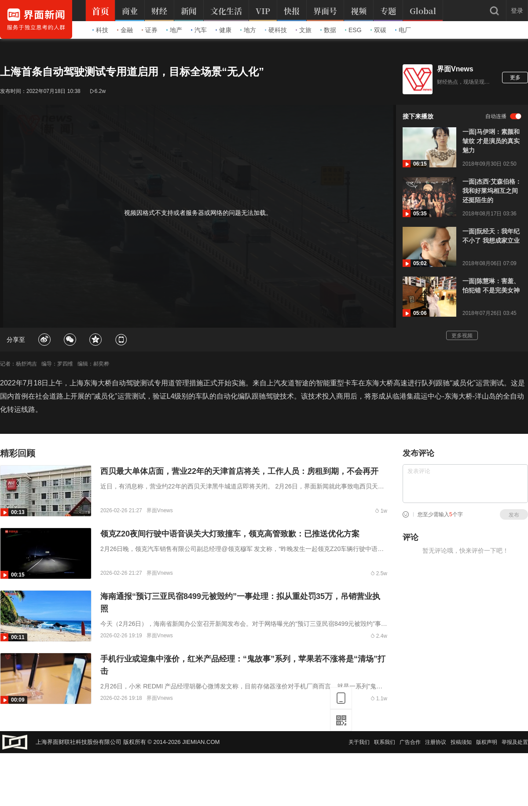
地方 (248, 29)
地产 (174, 29)
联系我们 (384, 742)
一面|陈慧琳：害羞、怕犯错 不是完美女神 (491, 285)
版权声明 (486, 742)
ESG (353, 29)
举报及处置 (515, 742)
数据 (328, 29)
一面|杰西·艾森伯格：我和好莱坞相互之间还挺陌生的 (491, 190)
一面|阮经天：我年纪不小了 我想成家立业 (491, 236)
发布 (514, 515)
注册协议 (435, 742)
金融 (125, 29)
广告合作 (410, 742)
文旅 (304, 29)
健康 (223, 29)
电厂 (403, 29)
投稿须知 (461, 742)
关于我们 (359, 742)
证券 (150, 29)
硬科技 (276, 29)
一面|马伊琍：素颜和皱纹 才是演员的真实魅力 (491, 141)
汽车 (199, 29)
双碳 (378, 29)
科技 (100, 29)
